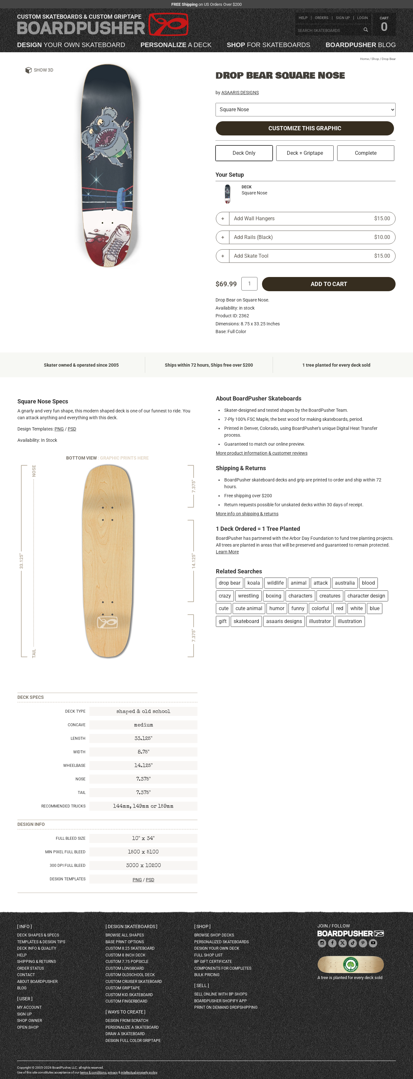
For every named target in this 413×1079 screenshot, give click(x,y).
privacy (113, 1072)
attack (321, 583)
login (362, 18)
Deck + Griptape (305, 153)
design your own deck (216, 948)
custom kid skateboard (129, 995)
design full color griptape (133, 1040)
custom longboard (125, 968)
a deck (175, 45)
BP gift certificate (213, 961)
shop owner (29, 1020)
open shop (28, 1027)
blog (361, 45)
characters (300, 596)
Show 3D (43, 70)
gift (223, 621)
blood (368, 583)
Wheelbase (74, 765)
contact (26, 975)
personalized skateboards (221, 942)
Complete (366, 153)
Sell (201, 985)
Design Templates (68, 879)
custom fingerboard (126, 1001)
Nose (81, 779)
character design (366, 596)
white (356, 608)
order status (30, 968)
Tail (82, 792)
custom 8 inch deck (126, 955)
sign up (343, 18)
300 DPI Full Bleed (68, 865)
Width (79, 752)
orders (321, 18)
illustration (350, 621)
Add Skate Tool (312, 256)
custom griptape (123, 988)
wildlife (275, 583)
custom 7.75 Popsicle (127, 961)
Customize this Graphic (304, 128)
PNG (59, 428)
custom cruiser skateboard (134, 981)
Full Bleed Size (71, 838)
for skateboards (268, 45)
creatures (329, 596)
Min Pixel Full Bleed (65, 852)
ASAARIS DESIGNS (240, 92)
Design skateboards (131, 926)
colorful (320, 608)
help (303, 18)
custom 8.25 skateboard (130, 948)
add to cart (329, 284)
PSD (72, 428)
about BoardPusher (37, 981)
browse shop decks (214, 935)
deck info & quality (36, 948)
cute (223, 608)
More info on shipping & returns (247, 513)
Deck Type (75, 711)
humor (276, 608)
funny (298, 608)
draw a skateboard (125, 1034)
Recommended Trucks (63, 806)
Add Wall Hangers (312, 218)
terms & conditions (93, 1072)
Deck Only (244, 153)
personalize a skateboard (132, 1027)
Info (24, 926)
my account (29, 1007)
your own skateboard (71, 45)
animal (299, 583)
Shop (375, 59)
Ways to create (125, 1012)
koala (253, 583)
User (24, 998)
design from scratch (127, 1020)
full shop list (208, 955)
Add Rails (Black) (312, 237)
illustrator (320, 621)
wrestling (248, 596)
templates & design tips (41, 942)
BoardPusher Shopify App (220, 1001)
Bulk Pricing (206, 975)
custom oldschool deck (130, 975)
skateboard (246, 621)
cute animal (249, 608)
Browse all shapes (125, 935)
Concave (77, 725)
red (339, 608)
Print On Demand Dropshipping (225, 1007)
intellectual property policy (139, 1072)
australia (345, 583)
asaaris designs (284, 621)
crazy (225, 596)
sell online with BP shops (220, 994)
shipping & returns (36, 961)
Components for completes (222, 968)
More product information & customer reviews (261, 453)
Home (364, 59)
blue (374, 608)
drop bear (229, 583)
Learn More (227, 551)
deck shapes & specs (38, 935)
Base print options (125, 942)
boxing (273, 596)
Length (78, 738)
